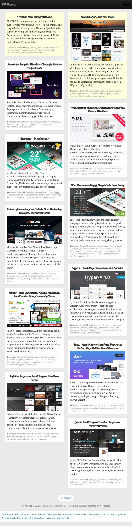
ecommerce (117, 168)
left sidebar (102, 328)
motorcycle (28, 278)
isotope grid (92, 328)
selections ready (76, 256)
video (119, 330)
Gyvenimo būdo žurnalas (58, 518)
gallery (72, 482)
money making (34, 362)
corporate (54, 48)
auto (27, 273)
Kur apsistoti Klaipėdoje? (113, 514)
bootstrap (33, 48)
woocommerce (98, 174)
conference (49, 434)
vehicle (39, 278)
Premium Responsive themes (53, 505)
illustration (11, 124)
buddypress (19, 360)
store (89, 174)
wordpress (79, 485)
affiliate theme (44, 357)
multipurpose (104, 408)
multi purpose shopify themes (23, 197)
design (44, 122)
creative (10, 50)
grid (57, 122)
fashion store (51, 195)
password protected (82, 330)
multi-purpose (42, 50)
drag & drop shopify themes (97, 249)
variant (84, 410)
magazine (17, 50)
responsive (11, 53)
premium (93, 482)
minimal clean (113, 328)
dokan (25, 362)
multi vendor (46, 362)
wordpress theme (35, 53)
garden (23, 436)
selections (115, 254)
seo (22, 53)
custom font (117, 325)
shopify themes (49, 197)
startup (77, 410)
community (29, 360)
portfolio (51, 50)
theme (117, 482)
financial (10, 436)
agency (28, 122)
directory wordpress (14, 362)
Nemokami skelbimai (12, 518)
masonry (19, 124)
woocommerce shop (77, 333)
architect (29, 434)
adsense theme (31, 357)
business (41, 48)
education (120, 405)
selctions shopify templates (100, 254)
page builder (36, 124)
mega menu (103, 251)
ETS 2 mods (94, 514)
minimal (25, 50)
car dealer (48, 273)
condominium (39, 434)
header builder (82, 171)
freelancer (51, 122)
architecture (93, 325)
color (39, 122)
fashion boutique (19, 195)
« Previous (66, 497)
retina (18, 53)
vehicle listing (48, 278)
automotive (34, 273)
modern (33, 50)
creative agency (105, 325)
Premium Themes (16, 48)
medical (38, 436)
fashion (73, 171)
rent (34, 278)
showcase (28, 127)
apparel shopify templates (36, 192)
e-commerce (108, 168)
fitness (16, 436)
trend (72, 485)
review (33, 365)
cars (17, 276)
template (110, 482)
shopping (83, 174)
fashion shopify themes (36, 195)
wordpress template (93, 333)
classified (23, 276)
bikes (42, 273)
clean (48, 48)
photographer (47, 124)
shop (26, 53)
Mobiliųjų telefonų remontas (16, 514)
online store (107, 171)
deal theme (51, 360)
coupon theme (40, 360)
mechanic (30, 436)
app (90, 405)
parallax (39, 197)
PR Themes (9, 4)
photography (12, 127)
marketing (94, 408)
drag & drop (81, 249)
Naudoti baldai (39, 514)
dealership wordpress (36, 276)
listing (20, 278)
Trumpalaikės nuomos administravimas (67, 514)
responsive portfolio (109, 330)
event (72, 408)
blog (27, 48)
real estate (22, 439)
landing (78, 408)
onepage (53, 436)
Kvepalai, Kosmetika (34, 518)
